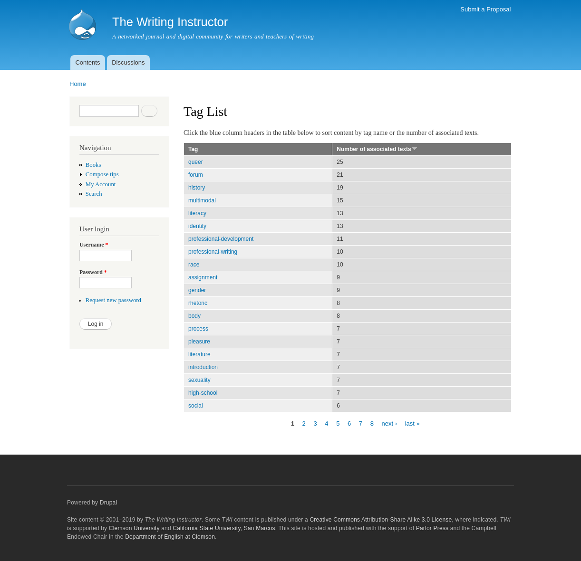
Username (93, 244)
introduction (203, 367)
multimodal (202, 200)
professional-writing (212, 251)
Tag (193, 149)
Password (93, 272)
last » (412, 423)
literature (199, 354)
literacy (197, 213)
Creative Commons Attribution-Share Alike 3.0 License (381, 519)
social (195, 405)
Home (77, 83)
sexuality (199, 380)
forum (195, 174)
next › (389, 423)
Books (93, 165)
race (193, 264)
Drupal (108, 502)
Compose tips (102, 174)
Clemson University (134, 528)
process (198, 328)
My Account (101, 184)
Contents (87, 62)
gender (197, 290)
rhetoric (197, 303)
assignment (202, 277)
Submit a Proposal (485, 9)
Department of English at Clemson (170, 536)
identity (197, 226)
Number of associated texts (377, 149)
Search (94, 193)
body (194, 316)
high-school (202, 393)
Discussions (128, 62)
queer (195, 162)
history (196, 187)
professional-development (220, 239)
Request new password (113, 300)
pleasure (199, 341)
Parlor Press (432, 528)
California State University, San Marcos (224, 528)
